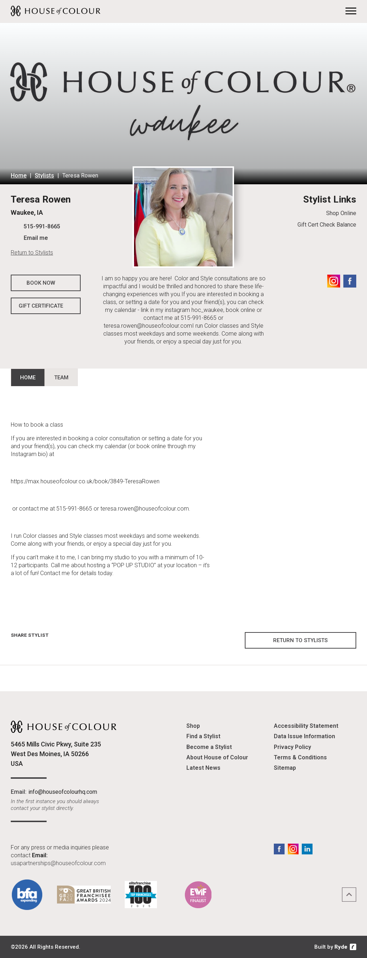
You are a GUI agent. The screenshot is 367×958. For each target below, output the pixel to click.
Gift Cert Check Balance (326, 224)
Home (19, 175)
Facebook (349, 281)
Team (61, 377)
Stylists (44, 175)
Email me (36, 237)
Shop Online (341, 213)
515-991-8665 (42, 226)
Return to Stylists (32, 252)
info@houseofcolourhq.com (62, 791)
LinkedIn (307, 849)
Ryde (340, 947)
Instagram (333, 281)
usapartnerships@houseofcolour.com (58, 863)
